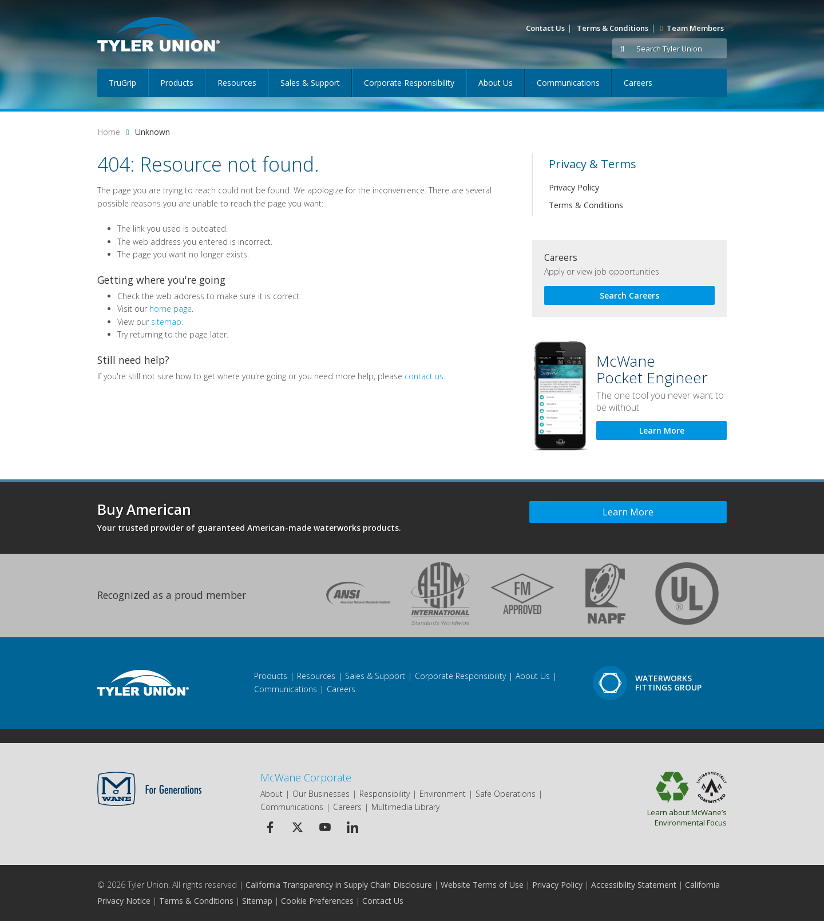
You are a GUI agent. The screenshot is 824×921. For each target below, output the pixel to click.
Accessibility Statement (633, 884)
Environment (442, 793)
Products (176, 82)
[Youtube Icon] (324, 826)
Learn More (661, 430)
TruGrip (122, 82)
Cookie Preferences (317, 900)
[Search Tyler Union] (679, 49)
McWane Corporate (305, 777)
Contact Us (545, 28)
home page (170, 308)
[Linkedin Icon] (352, 826)
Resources (236, 82)
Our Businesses (321, 793)
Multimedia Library (405, 806)
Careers (638, 82)
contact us (424, 376)
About (271, 793)
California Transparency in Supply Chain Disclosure (338, 884)
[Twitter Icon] (297, 826)
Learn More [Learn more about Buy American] (628, 512)
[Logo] (158, 34)
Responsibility (384, 793)
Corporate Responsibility (409, 82)
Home (108, 131)
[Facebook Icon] (269, 826)
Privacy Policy (574, 187)
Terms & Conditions (612, 28)
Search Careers (629, 295)
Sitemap (257, 900)
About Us (495, 82)
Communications (568, 82)
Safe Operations (506, 793)
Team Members (692, 28)
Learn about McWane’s (657, 817)
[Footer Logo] (143, 683)
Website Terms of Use (482, 884)
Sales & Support (310, 82)
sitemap (166, 321)
